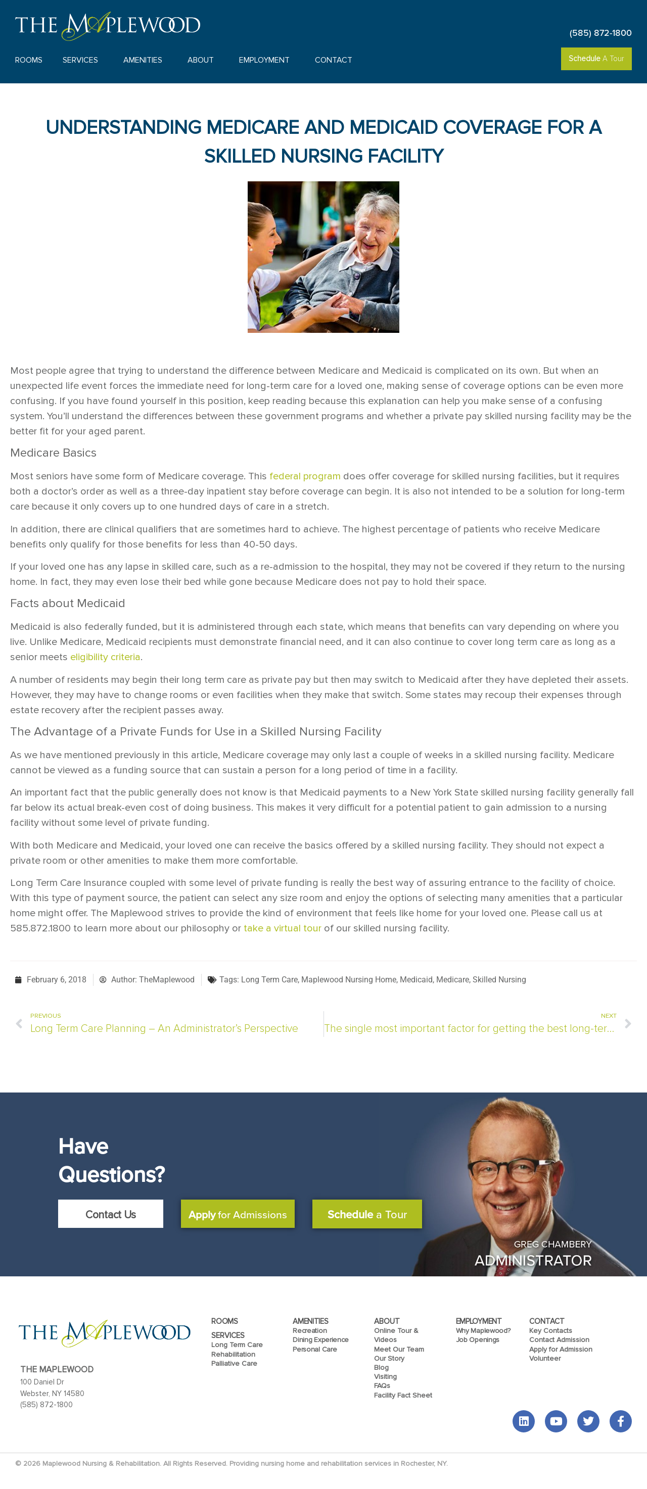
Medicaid (416, 979)
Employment (267, 60)
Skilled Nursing (499, 979)
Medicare (452, 979)
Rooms (28, 60)
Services (83, 60)
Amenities (145, 60)
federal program (305, 476)
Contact (336, 60)
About (203, 60)
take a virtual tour (282, 928)
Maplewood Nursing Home (348, 979)
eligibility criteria (105, 657)
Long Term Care (269, 979)
